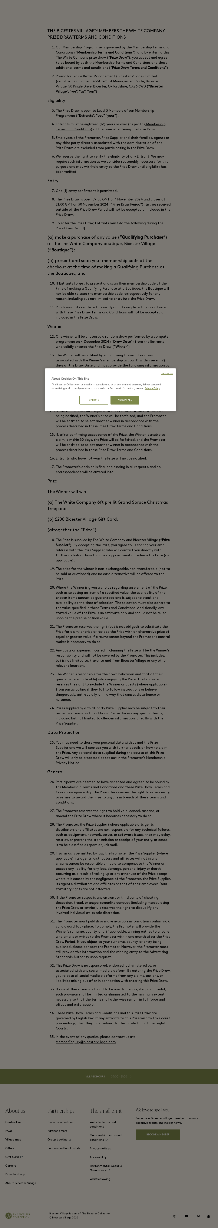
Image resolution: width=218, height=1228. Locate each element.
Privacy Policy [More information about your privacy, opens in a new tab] (152, 388)
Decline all (167, 373)
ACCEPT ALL (125, 400)
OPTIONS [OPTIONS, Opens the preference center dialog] (94, 400)
